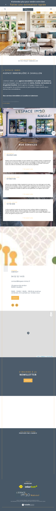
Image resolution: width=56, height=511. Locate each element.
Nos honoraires (13, 501)
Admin (30, 501)
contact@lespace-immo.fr (20, 281)
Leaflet (38, 356)
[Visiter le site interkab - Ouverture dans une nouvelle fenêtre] (31, 487)
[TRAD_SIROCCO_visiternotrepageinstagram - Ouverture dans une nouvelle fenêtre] (16, 305)
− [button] (51, 315)
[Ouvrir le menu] (51, 9)
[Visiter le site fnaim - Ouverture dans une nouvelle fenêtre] (21, 486)
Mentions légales (25, 501)
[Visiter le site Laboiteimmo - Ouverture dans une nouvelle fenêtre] (28, 506)
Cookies (44, 501)
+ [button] (51, 313)
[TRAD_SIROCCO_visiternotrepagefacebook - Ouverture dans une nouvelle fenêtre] (12, 305)
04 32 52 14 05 (17, 276)
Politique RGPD (39, 501)
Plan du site (19, 501)
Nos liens (34, 501)
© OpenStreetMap (49, 356)
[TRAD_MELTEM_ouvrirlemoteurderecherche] (5, 9)
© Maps (42, 356)
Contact (54, 148)
